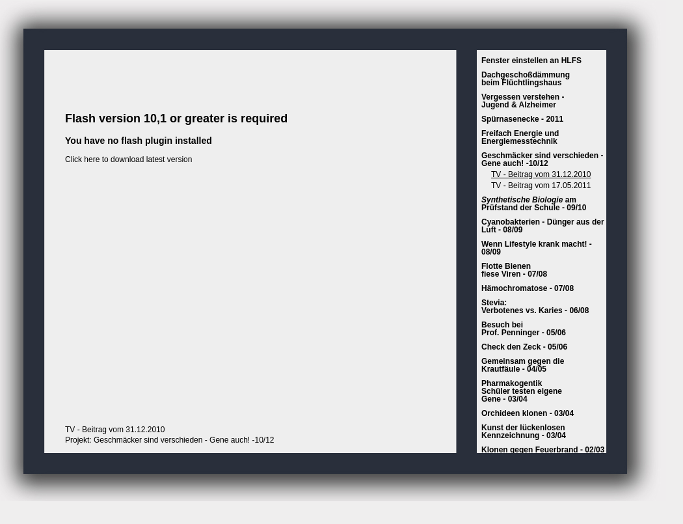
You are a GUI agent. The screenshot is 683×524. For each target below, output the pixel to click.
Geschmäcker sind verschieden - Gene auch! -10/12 (542, 159)
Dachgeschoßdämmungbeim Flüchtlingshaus (525, 78)
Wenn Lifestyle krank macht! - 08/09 (536, 248)
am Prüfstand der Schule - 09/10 (533, 203)
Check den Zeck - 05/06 (524, 347)
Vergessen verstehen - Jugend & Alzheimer (522, 100)
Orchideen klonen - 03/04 (527, 413)
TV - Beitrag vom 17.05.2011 (541, 185)
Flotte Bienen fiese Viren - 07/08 (514, 270)
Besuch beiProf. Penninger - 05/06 (523, 328)
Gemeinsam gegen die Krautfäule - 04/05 (522, 365)
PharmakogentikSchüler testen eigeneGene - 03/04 (521, 391)
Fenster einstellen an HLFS (531, 60)
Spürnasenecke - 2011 (522, 119)
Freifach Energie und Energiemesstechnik (520, 137)
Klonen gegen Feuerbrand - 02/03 (542, 449)
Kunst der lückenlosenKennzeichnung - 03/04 (523, 431)
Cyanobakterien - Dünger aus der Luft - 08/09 (542, 225)
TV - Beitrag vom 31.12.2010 (541, 174)
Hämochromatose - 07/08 (527, 288)
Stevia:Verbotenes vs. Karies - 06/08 (535, 306)
